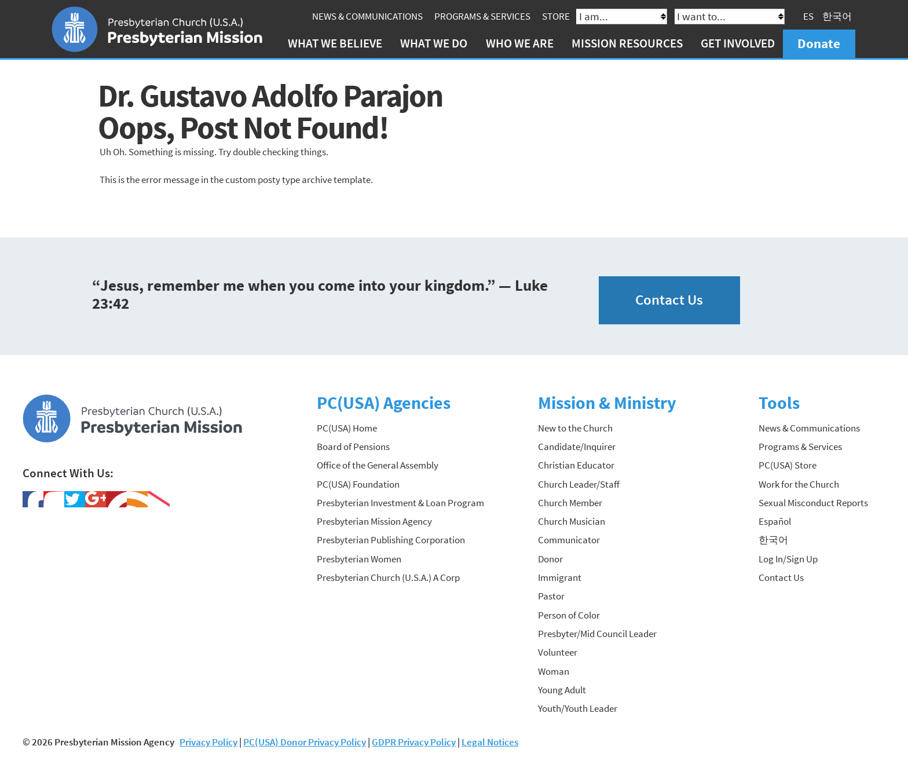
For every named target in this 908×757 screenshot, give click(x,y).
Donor (550, 559)
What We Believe (335, 43)
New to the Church (575, 428)
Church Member (570, 502)
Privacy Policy (208, 742)
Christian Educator (576, 465)
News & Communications (367, 16)
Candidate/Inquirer (577, 446)
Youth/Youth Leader (577, 708)
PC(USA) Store (788, 465)
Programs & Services (482, 16)
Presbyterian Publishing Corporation (391, 539)
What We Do (433, 43)
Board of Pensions (353, 446)
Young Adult (562, 689)
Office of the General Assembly (377, 465)
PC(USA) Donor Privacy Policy (304, 742)
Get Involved (738, 43)
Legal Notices (490, 742)
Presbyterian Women (359, 559)
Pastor (551, 596)
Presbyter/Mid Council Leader (597, 633)
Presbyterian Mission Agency (374, 521)
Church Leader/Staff (579, 484)
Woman (553, 671)
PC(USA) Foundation (358, 484)
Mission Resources (627, 43)
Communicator (569, 539)
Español (775, 521)
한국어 (837, 16)
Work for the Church (799, 484)
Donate (818, 43)
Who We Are (520, 43)
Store (556, 16)
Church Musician (571, 521)
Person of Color (569, 615)
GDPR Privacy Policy (414, 742)
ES (808, 16)
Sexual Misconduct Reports (813, 502)
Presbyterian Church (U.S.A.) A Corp (388, 577)
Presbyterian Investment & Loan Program (400, 502)
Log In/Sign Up (788, 559)
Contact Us (669, 300)
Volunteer (557, 652)
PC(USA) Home (347, 428)
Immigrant (559, 577)
